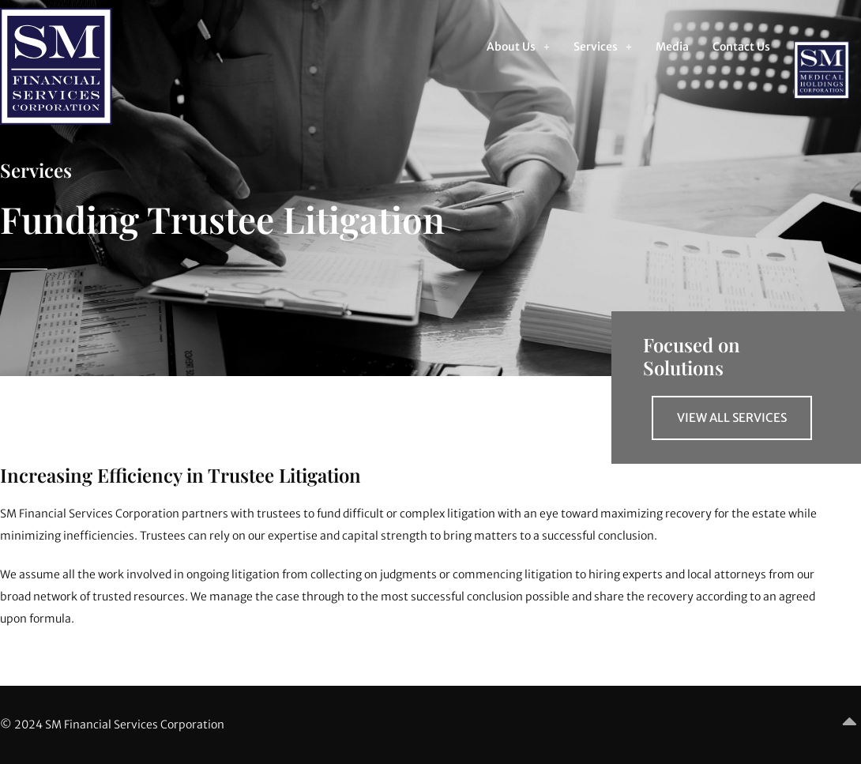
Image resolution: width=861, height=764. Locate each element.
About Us (518, 47)
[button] (518, 46)
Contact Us (741, 47)
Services (602, 47)
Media (672, 47)
